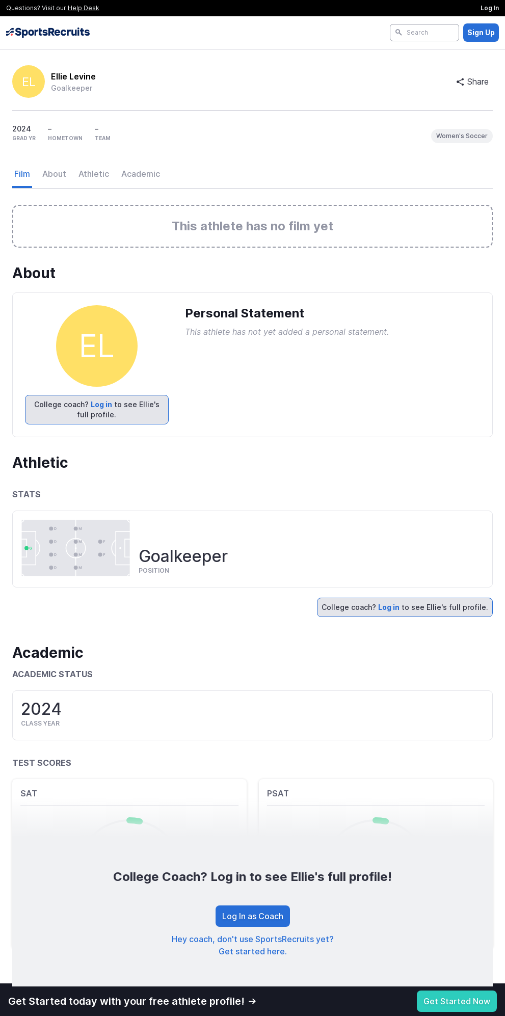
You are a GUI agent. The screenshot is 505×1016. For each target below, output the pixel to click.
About (54, 174)
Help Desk (83, 8)
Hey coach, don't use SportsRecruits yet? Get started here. (253, 945)
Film (22, 174)
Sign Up (481, 32)
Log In (490, 8)
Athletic (93, 174)
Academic (140, 174)
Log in (101, 404)
